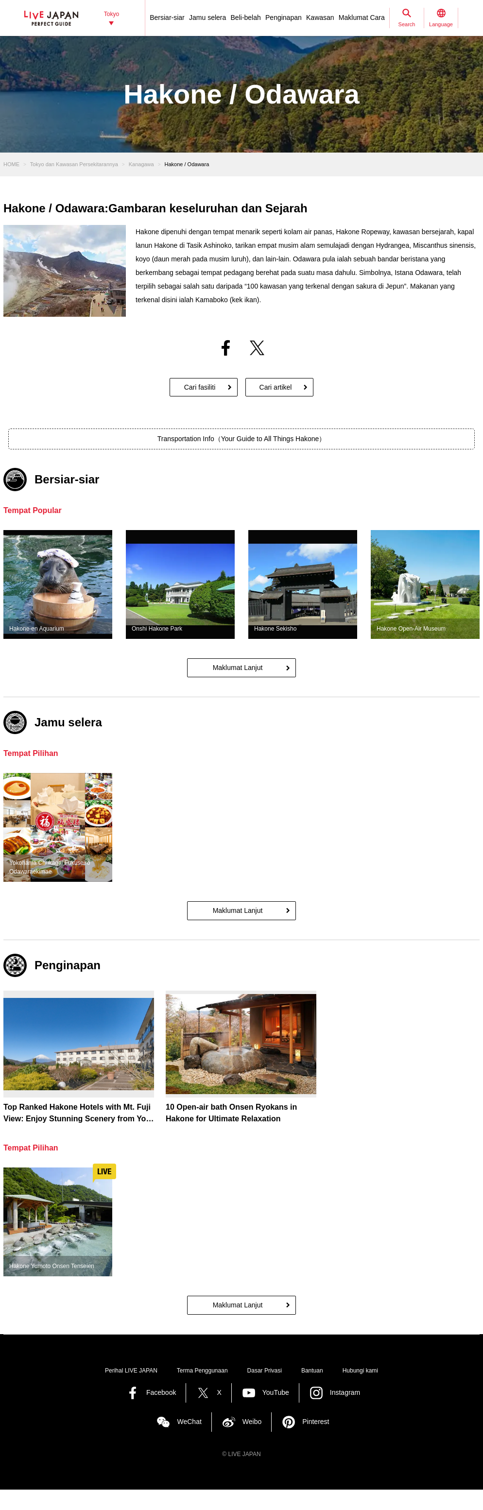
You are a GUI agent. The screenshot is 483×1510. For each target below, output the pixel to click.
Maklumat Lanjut (238, 667)
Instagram (345, 1392)
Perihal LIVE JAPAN (131, 1370)
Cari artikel (275, 387)
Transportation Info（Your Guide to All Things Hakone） (241, 439)
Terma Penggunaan (202, 1370)
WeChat (189, 1421)
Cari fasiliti (200, 387)
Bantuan (312, 1370)
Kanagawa (141, 164)
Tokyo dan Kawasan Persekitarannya (74, 164)
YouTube (275, 1392)
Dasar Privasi (264, 1370)
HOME (11, 164)
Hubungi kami (360, 1370)
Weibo (251, 1421)
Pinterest (315, 1421)
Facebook (161, 1392)
